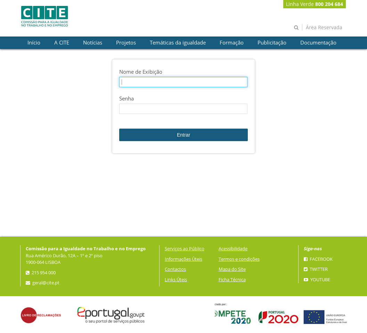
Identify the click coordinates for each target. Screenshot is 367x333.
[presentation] (34, 42)
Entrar (183, 135)
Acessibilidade (233, 249)
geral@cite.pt (42, 283)
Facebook (318, 259)
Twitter (316, 269)
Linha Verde (314, 4)
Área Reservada (324, 27)
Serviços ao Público (184, 249)
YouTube (317, 280)
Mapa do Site (232, 269)
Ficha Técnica (232, 280)
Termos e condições (239, 259)
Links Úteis (176, 280)
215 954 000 (41, 273)
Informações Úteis (183, 259)
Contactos (175, 269)
